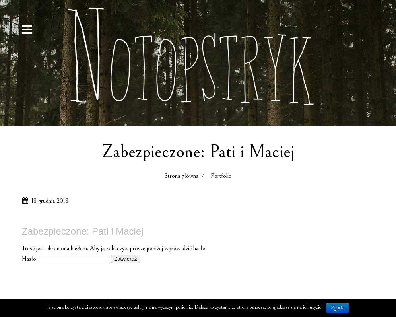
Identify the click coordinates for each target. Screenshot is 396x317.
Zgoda (337, 308)
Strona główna (181, 175)
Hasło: (65, 258)
